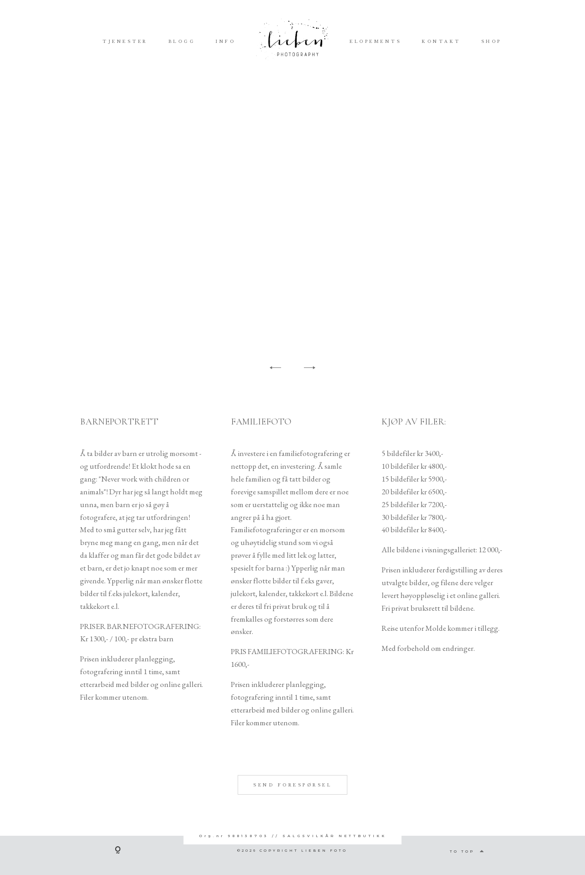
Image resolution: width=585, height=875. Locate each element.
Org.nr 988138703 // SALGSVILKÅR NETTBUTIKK (293, 835)
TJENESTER (125, 41)
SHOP (491, 41)
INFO (225, 41)
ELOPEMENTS (375, 41)
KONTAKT (441, 41)
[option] (292, 220)
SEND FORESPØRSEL (292, 804)
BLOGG (182, 41)
